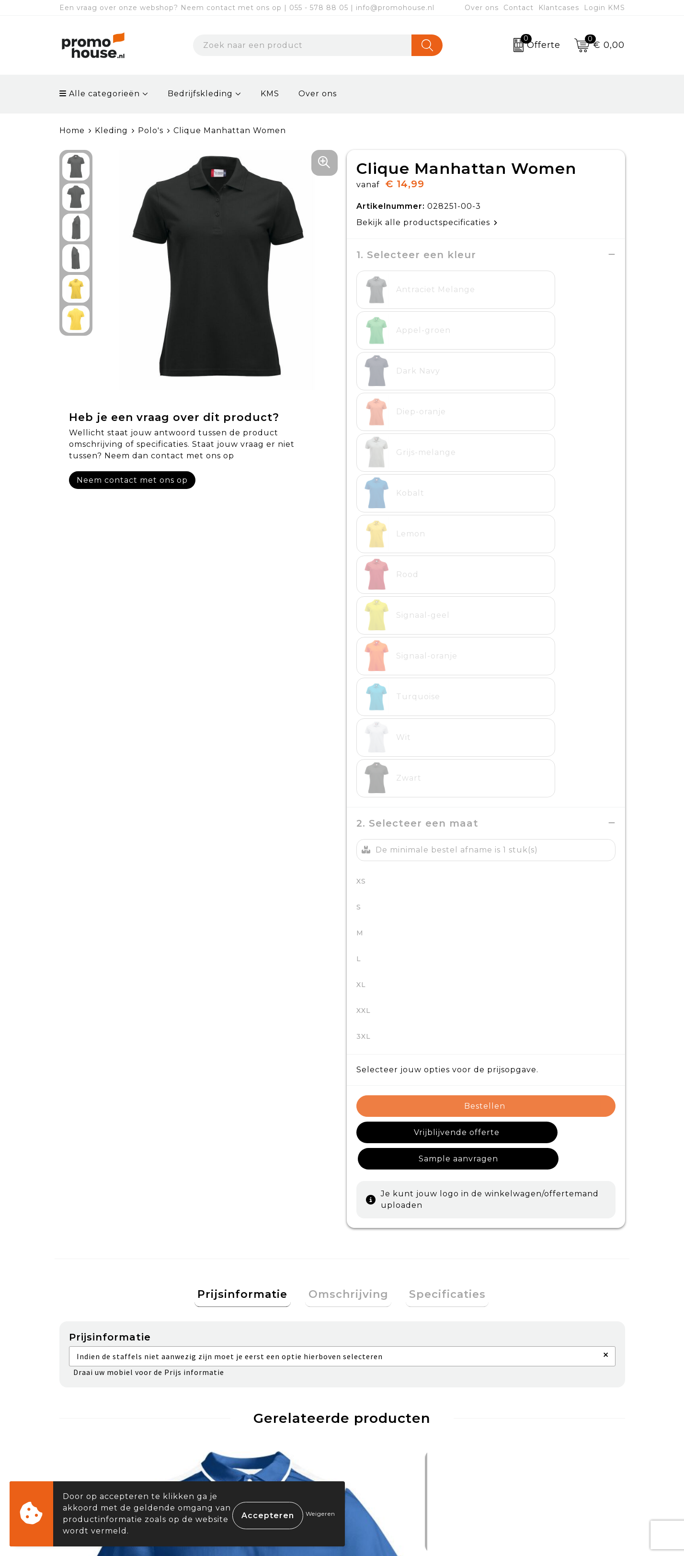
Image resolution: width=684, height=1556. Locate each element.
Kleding (111, 130)
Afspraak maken (248, 1424)
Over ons (482, 7)
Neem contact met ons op (132, 479)
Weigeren (320, 1513)
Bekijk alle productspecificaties (427, 222)
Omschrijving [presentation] (348, 943)
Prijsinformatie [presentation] (249, 943)
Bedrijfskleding (200, 93)
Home (72, 130)
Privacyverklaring (531, 1424)
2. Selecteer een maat (417, 497)
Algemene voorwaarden (545, 1379)
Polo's (150, 130)
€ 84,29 (244, 1255)
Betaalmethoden (390, 1402)
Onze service (381, 1446)
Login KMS (604, 7)
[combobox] (302, 45)
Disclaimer (516, 1446)
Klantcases (558, 7)
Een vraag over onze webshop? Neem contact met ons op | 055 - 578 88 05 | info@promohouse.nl (246, 7)
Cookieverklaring (530, 1402)
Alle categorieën (99, 93)
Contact (518, 7)
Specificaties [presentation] (441, 943)
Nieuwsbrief (239, 1402)
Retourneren (382, 1424)
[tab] (249, 944)
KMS (270, 93)
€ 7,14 (98, 1284)
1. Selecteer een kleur (416, 254)
